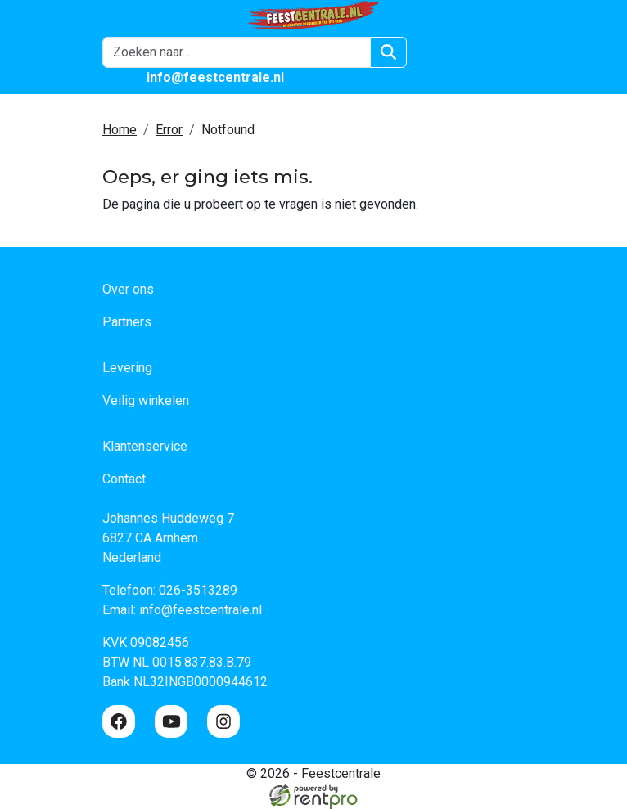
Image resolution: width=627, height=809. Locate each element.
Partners (126, 322)
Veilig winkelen (145, 400)
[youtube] (171, 721)
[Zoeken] (388, 52)
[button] (515, 52)
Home (119, 129)
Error (169, 129)
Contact (124, 479)
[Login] (436, 52)
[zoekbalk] (236, 52)
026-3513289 (198, 590)
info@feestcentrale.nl (200, 610)
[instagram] (223, 721)
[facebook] (118, 721)
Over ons (128, 289)
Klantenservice (144, 446)
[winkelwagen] (475, 52)
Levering (127, 367)
